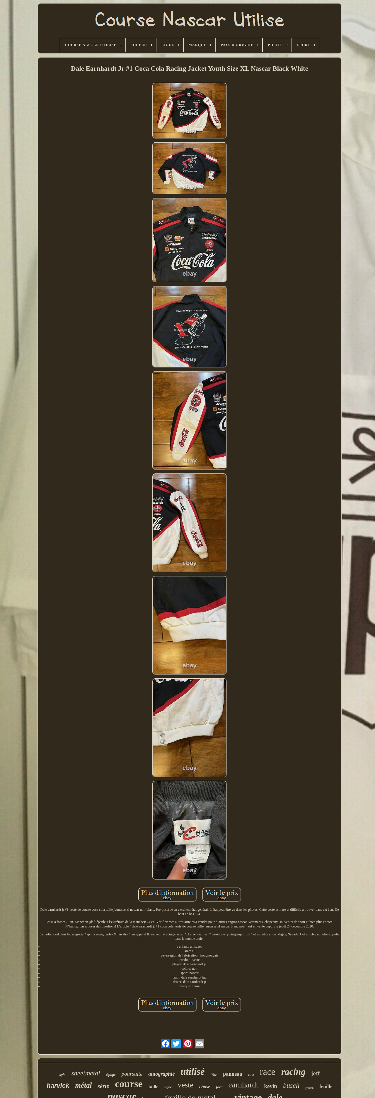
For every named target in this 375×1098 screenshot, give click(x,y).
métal (83, 1085)
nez (251, 1074)
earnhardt (243, 1084)
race (267, 1071)
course (128, 1083)
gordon (309, 1087)
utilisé (192, 1071)
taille (153, 1086)
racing (293, 1072)
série (103, 1086)
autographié (161, 1074)
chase (204, 1086)
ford (219, 1087)
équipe (111, 1075)
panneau (232, 1074)
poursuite (131, 1074)
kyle (62, 1074)
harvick (58, 1085)
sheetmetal (85, 1073)
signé (168, 1087)
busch (291, 1085)
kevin (270, 1086)
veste (185, 1085)
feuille (325, 1086)
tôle (214, 1074)
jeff (315, 1073)
